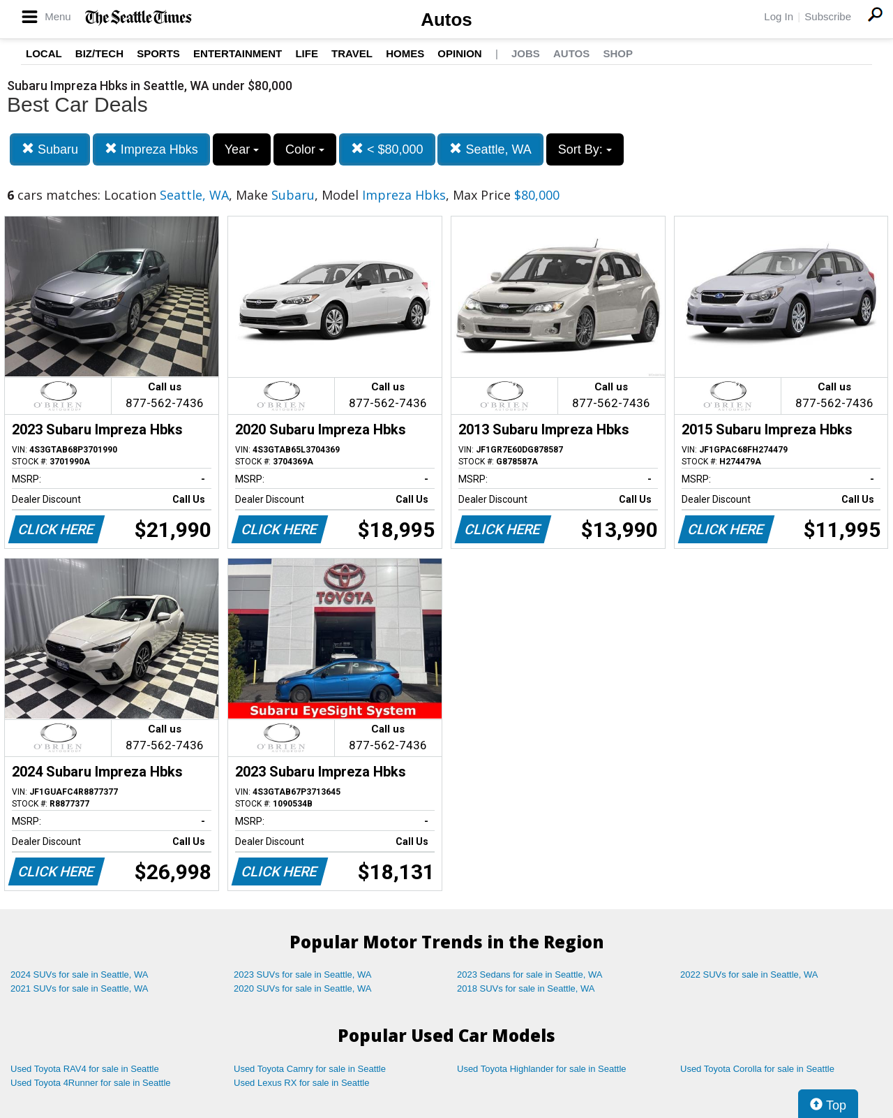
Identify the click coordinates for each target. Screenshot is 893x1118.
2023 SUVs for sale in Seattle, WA (303, 974)
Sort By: (585, 149)
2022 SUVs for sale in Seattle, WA (749, 974)
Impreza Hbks (151, 149)
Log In (778, 16)
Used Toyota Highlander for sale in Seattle (541, 1069)
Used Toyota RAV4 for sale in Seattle (84, 1069)
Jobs (525, 53)
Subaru (50, 149)
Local (44, 53)
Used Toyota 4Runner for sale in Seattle (90, 1082)
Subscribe (827, 16)
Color (304, 149)
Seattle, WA (490, 149)
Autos (446, 19)
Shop (618, 53)
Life (306, 53)
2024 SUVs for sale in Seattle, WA (79, 974)
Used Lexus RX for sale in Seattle (301, 1082)
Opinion (459, 53)
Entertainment (237, 53)
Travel (352, 53)
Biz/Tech (99, 53)
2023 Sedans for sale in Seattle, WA (529, 974)
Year (242, 149)
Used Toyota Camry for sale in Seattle (310, 1069)
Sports (158, 53)
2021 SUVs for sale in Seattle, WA (79, 988)
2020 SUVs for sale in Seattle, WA (303, 988)
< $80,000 (387, 149)
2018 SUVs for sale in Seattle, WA (526, 988)
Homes (405, 53)
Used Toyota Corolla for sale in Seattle (757, 1069)
